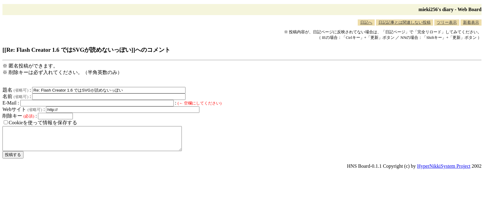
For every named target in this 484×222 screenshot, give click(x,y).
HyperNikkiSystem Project (443, 170)
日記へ (366, 22)
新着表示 (471, 22)
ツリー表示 (447, 22)
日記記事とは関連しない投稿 (404, 22)
